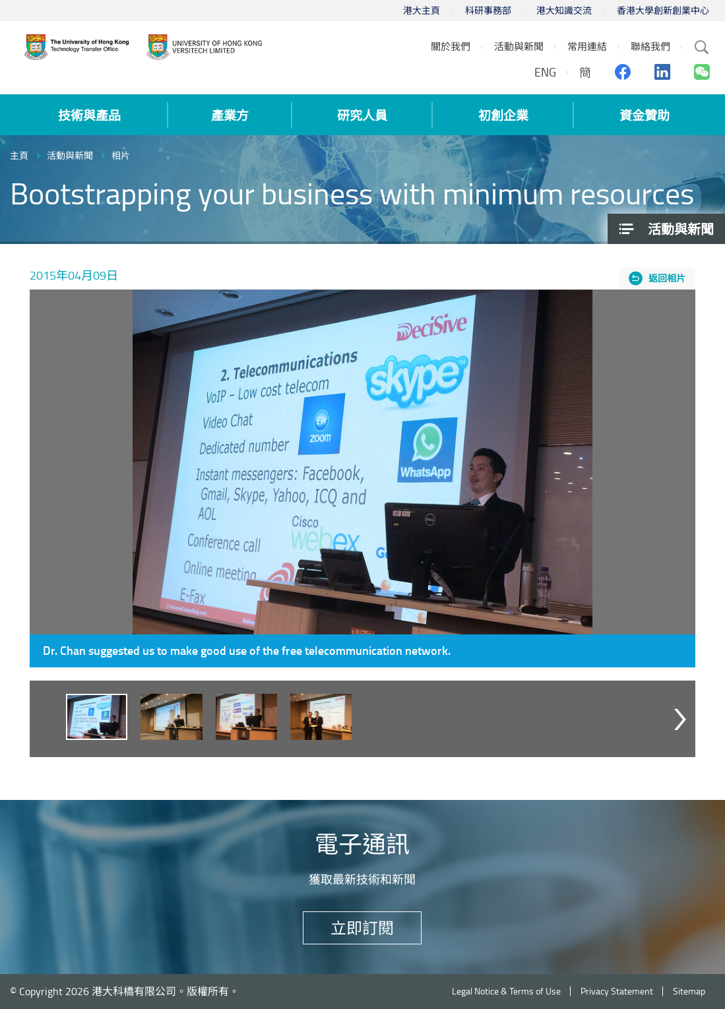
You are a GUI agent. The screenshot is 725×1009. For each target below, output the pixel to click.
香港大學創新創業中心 (663, 10)
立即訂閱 (362, 927)
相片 (120, 155)
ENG (545, 72)
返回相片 (666, 278)
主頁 (19, 155)
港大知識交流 (564, 10)
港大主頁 (421, 10)
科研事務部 (488, 10)
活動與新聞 (70, 155)
